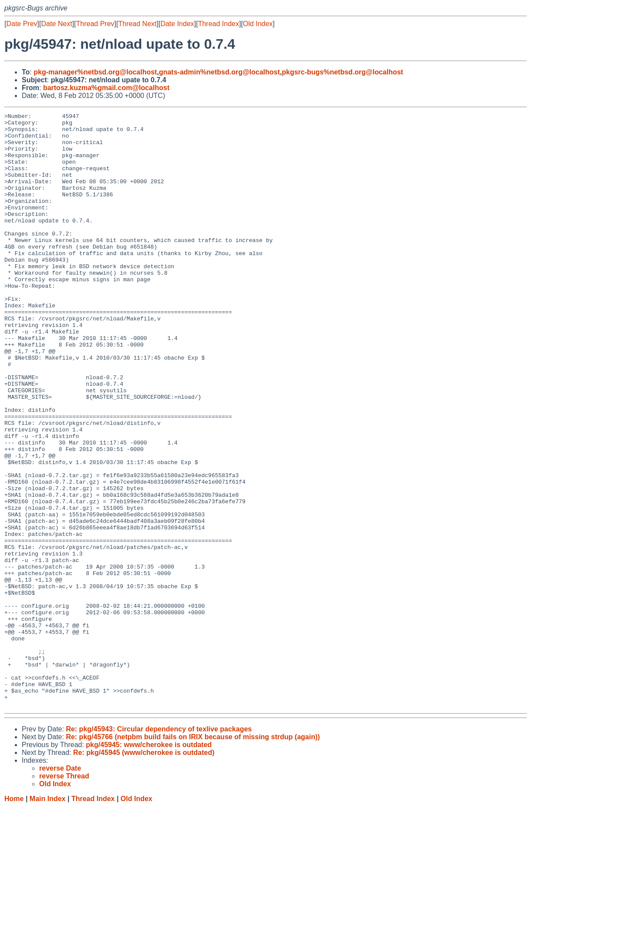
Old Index (258, 23)
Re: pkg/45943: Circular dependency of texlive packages (159, 848)
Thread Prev (95, 23)
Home (14, 917)
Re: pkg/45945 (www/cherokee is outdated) (144, 871)
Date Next (56, 23)
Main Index (48, 917)
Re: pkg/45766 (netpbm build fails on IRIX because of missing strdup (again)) (193, 855)
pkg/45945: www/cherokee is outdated (149, 863)
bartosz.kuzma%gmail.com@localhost (106, 87)
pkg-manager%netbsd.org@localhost (95, 72)
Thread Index (218, 23)
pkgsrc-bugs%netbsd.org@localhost (342, 72)
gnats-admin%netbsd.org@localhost (219, 72)
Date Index (177, 23)
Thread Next (137, 23)
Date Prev (21, 23)
